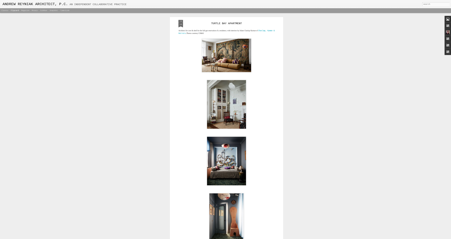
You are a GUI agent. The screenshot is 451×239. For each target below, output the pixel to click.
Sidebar (43, 10)
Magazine (25, 10)
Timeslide (64, 10)
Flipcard (15, 10)
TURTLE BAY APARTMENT (226, 23)
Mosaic (35, 10)
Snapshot (54, 10)
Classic (4, 10)
